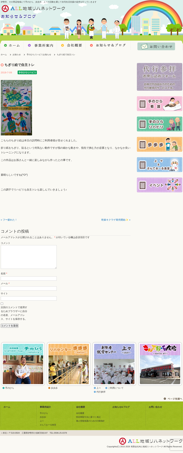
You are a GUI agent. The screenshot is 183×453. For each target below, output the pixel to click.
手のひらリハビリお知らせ (39, 54)
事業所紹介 (45, 411)
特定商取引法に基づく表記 (88, 421)
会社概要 (80, 411)
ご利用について (116, 392)
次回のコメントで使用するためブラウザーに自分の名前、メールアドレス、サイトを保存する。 (14, 318)
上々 (99, 392)
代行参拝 (101, 396)
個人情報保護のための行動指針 (90, 425)
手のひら (9, 392)
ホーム (4, 54)
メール (5, 288)
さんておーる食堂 (48, 429)
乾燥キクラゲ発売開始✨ (114, 220)
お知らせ (17, 54)
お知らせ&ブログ (121, 411)
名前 (4, 278)
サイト (4, 298)
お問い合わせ (155, 411)
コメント (5, 243)
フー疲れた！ (10, 220)
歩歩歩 (54, 392)
